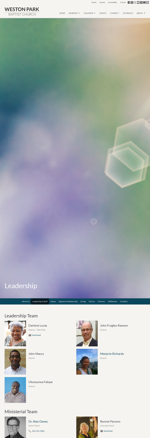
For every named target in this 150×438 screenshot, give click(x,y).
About (141, 13)
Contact (123, 2)
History (92, 301)
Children (90, 13)
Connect (114, 13)
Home (62, 13)
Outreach (128, 13)
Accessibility (112, 2)
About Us (26, 301)
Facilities (124, 301)
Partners (101, 301)
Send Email (36, 335)
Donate (102, 2)
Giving (83, 301)
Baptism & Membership (68, 301)
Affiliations (112, 301)
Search (94, 2)
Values (53, 301)
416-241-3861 (38, 431)
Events (102, 13)
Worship (74, 13)
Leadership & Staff (40, 301)
